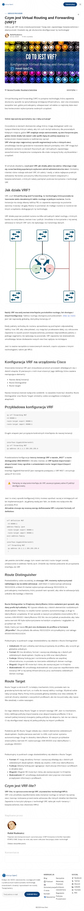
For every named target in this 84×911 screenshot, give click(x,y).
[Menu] (80, 4)
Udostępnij (72, 90)
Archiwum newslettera (61, 888)
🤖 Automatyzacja (50, 886)
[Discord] (76, 884)
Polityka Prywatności (61, 897)
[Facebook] (76, 878)
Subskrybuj (70, 4)
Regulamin (60, 893)
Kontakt (47, 894)
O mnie (46, 890)
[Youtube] (76, 890)
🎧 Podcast (48, 881)
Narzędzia (60, 878)
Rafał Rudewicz (16, 35)
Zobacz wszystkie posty (17, 844)
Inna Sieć (44, 907)
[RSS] (74, 893)
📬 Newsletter (49, 897)
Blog (45, 878)
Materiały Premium (60, 882)
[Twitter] (76, 881)
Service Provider (15, 13)
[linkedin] (76, 887)
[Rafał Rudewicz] (7, 36)
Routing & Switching (29, 90)
